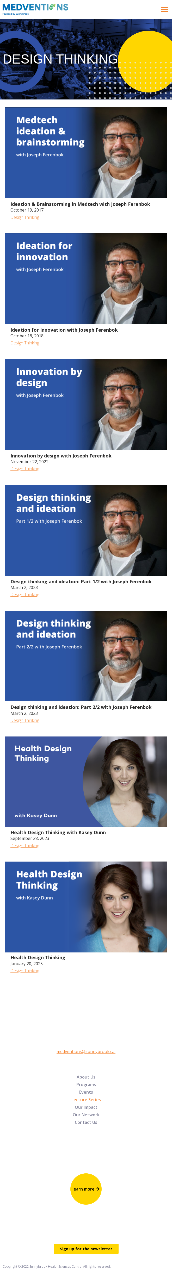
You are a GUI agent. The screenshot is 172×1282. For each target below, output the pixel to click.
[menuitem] (86, 1077)
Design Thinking (24, 217)
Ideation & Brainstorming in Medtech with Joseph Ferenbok (80, 204)
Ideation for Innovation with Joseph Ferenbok (64, 330)
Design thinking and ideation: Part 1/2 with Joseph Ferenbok (81, 581)
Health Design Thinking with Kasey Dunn (58, 832)
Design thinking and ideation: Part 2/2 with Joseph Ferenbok (81, 707)
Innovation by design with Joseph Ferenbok (61, 456)
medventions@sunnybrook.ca (86, 1051)
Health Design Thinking (37, 957)
